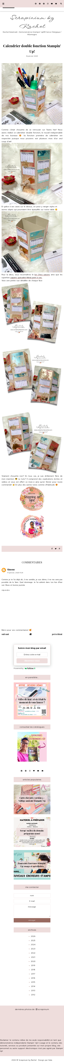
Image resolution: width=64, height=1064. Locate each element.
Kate (50, 1060)
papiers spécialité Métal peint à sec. (26, 277)
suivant (5, 634)
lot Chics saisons (42, 274)
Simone (11, 569)
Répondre (6, 590)
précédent (57, 634)
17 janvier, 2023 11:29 (15, 573)
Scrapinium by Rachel (32, 22)
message (32, 911)
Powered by (24, 668)
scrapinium (42, 1009)
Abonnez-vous (32, 661)
